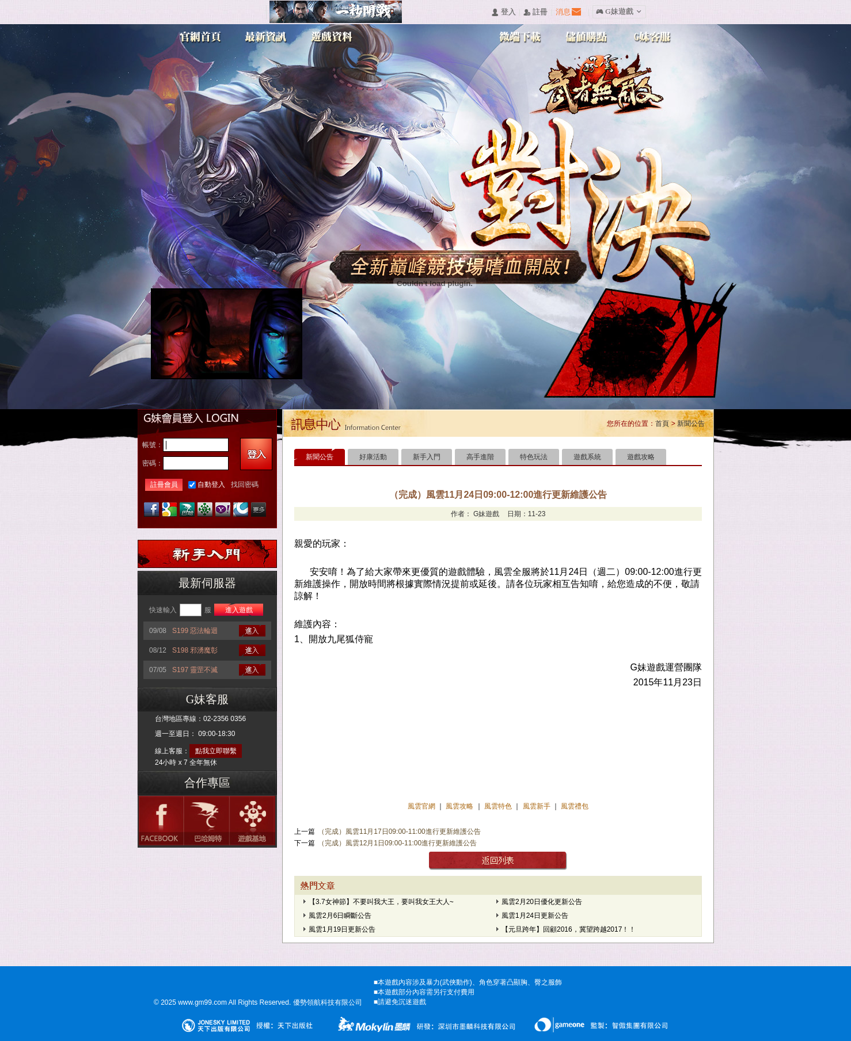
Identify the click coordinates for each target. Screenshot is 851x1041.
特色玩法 (534, 457)
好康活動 (373, 457)
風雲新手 (537, 806)
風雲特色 (499, 806)
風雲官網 (422, 806)
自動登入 (211, 485)
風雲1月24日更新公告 (535, 916)
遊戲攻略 (641, 457)
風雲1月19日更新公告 (342, 929)
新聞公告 (691, 424)
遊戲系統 (587, 457)
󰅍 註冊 (535, 12)
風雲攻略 (460, 806)
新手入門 (426, 457)
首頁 (662, 424)
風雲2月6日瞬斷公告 (340, 916)
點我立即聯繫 (216, 751)
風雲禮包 (573, 806)
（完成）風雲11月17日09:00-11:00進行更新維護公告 (399, 832)
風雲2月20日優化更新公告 (542, 902)
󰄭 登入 (503, 12)
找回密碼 (245, 485)
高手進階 (480, 457)
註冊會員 (164, 485)
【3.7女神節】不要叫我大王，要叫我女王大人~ (381, 902)
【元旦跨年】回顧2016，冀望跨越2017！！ (569, 929)
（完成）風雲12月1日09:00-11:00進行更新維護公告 (397, 843)
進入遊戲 (239, 610)
